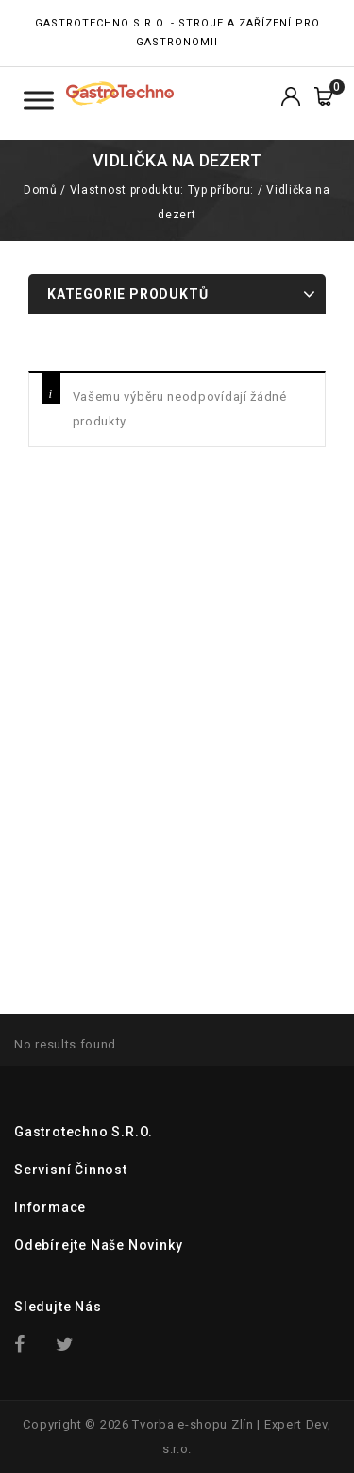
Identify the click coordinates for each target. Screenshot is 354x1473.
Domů (40, 190)
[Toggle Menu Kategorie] (39, 100)
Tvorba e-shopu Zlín (192, 1424)
